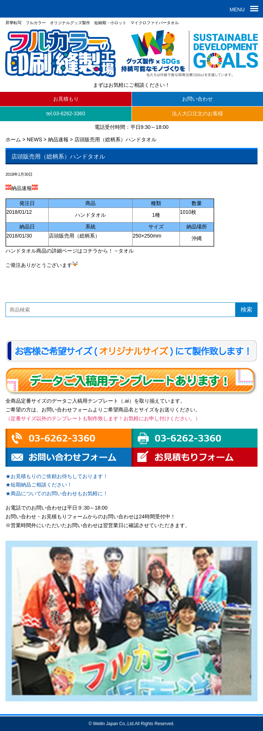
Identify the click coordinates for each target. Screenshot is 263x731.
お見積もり (66, 99)
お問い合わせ (197, 99)
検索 (246, 309)
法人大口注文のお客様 (197, 113)
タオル (126, 251)
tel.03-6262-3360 (66, 113)
